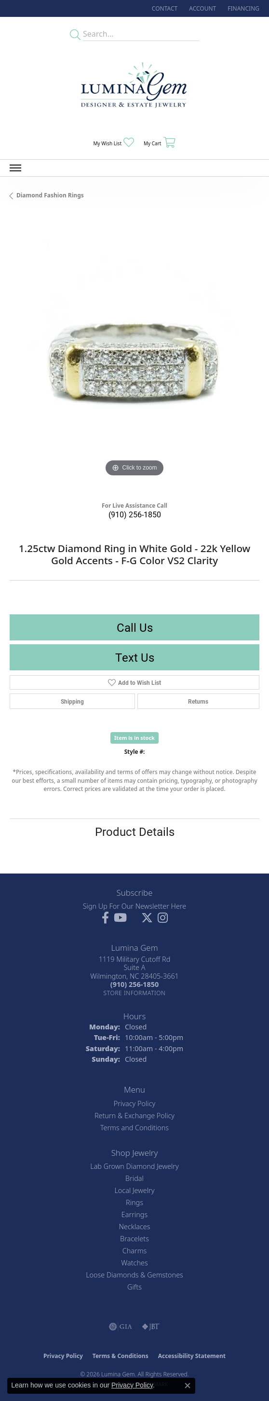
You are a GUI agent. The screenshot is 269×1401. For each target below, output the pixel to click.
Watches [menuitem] (134, 1262)
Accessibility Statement (192, 1356)
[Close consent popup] (187, 1385)
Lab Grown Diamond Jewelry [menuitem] (134, 1166)
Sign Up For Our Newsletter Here (135, 906)
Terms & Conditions (120, 1356)
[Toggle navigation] (15, 168)
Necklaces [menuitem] (134, 1226)
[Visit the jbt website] (151, 1326)
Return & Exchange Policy (134, 1115)
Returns (198, 701)
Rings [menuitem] (134, 1202)
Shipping (72, 701)
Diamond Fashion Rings (50, 195)
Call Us (135, 627)
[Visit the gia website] (120, 1326)
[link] (163, 8)
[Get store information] (135, 993)
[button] (201, 8)
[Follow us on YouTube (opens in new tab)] (120, 918)
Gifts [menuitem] (134, 1286)
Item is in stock (134, 737)
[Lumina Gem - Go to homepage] (134, 88)
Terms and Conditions (134, 1127)
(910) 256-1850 (134, 514)
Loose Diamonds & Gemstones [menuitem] (134, 1274)
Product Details (135, 831)
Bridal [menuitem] (134, 1178)
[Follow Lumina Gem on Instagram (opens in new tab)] (163, 918)
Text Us (134, 657)
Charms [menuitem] (134, 1250)
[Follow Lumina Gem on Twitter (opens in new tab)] (147, 918)
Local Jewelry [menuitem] (134, 1190)
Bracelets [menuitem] (134, 1238)
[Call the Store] (134, 984)
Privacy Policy (135, 1103)
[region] (134, 354)
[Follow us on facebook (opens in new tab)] (105, 918)
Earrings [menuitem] (134, 1214)
